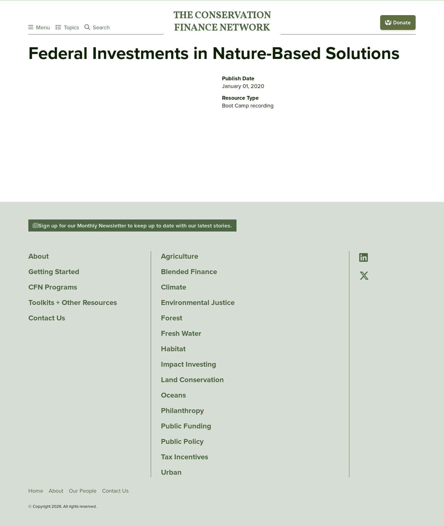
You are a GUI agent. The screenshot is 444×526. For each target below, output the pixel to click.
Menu (39, 27)
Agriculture (179, 256)
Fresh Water (181, 333)
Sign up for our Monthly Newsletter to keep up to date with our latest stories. (132, 226)
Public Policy (182, 441)
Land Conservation (192, 380)
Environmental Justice (198, 302)
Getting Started (53, 272)
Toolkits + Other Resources (72, 302)
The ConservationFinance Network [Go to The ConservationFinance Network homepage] (222, 22)
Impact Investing (188, 364)
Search (97, 27)
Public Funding (186, 426)
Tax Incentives (184, 457)
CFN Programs (52, 287)
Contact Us (46, 318)
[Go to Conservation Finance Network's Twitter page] (364, 275)
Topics (67, 27)
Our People (83, 491)
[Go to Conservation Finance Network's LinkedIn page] (363, 258)
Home (35, 491)
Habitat (173, 349)
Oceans (173, 395)
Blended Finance (189, 272)
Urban (171, 472)
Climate (173, 287)
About (38, 256)
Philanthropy (182, 410)
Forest (171, 318)
